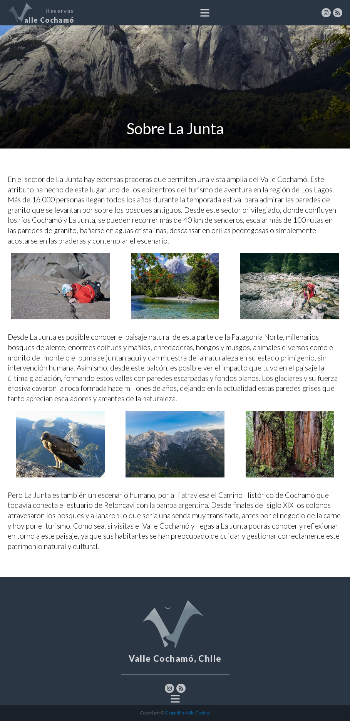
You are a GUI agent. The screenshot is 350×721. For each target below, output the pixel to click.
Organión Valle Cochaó (187, 713)
